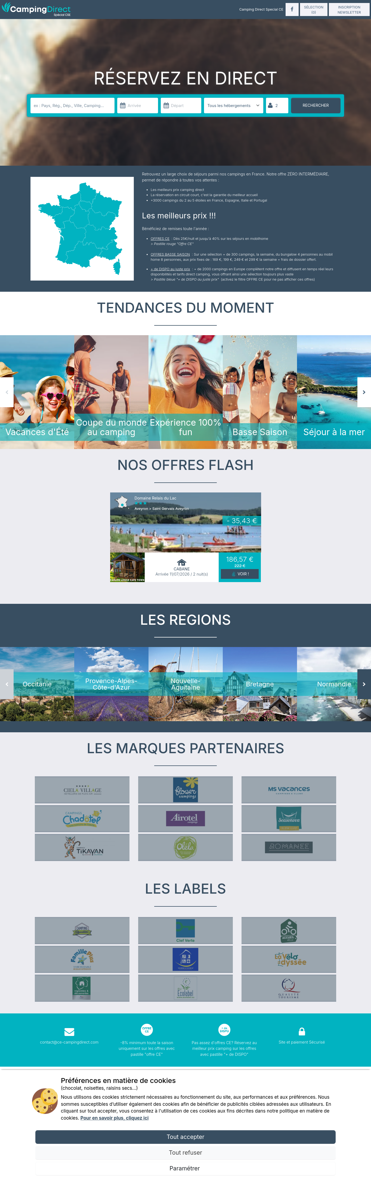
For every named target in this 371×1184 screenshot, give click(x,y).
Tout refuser (185, 1152)
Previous (7, 396)
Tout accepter (185, 1136)
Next (364, 396)
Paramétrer (185, 1168)
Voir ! (243, 582)
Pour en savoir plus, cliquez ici (115, 1118)
